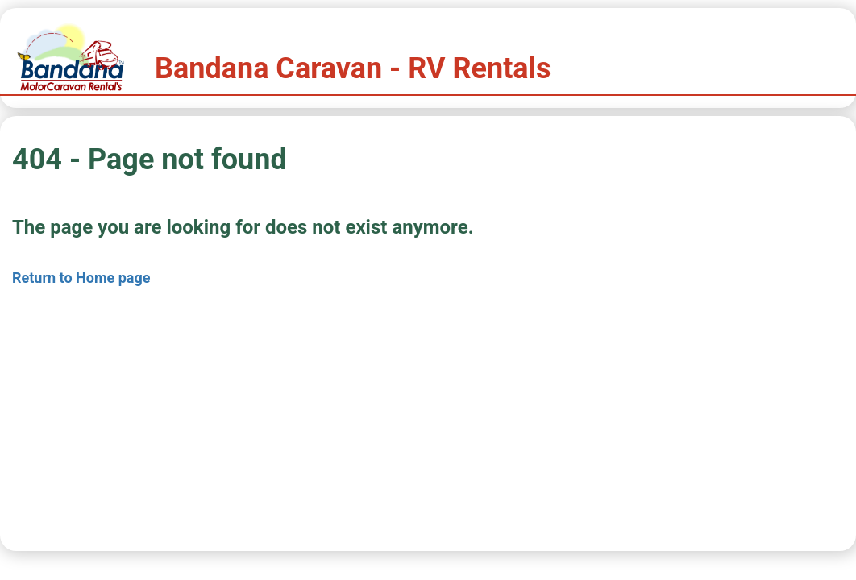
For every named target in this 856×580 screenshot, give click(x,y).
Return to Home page (81, 277)
